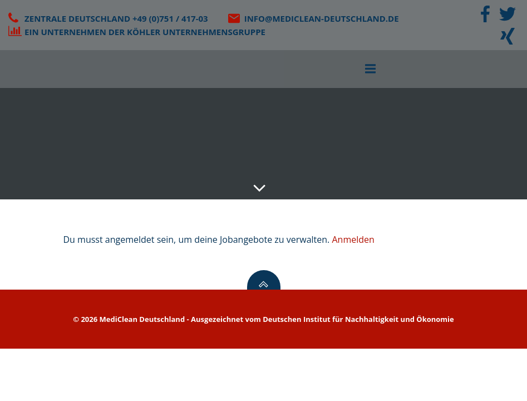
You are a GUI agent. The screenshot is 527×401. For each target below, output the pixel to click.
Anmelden (353, 239)
